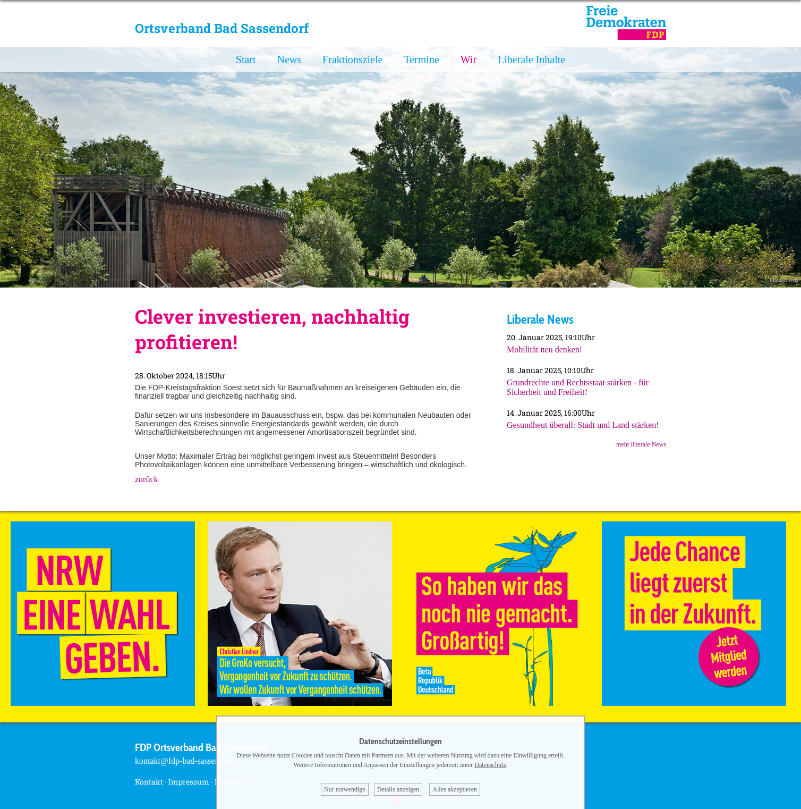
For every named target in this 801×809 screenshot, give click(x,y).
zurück (146, 479)
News (289, 59)
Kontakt (149, 782)
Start (246, 59)
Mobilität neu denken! (544, 349)
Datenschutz (490, 765)
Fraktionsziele (352, 59)
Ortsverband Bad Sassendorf (222, 28)
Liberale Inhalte (531, 59)
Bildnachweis (784, 280)
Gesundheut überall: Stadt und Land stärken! (583, 424)
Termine (421, 59)
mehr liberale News (641, 444)
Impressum (188, 782)
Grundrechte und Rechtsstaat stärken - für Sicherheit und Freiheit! (578, 387)
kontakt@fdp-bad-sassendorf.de (189, 760)
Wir (468, 59)
